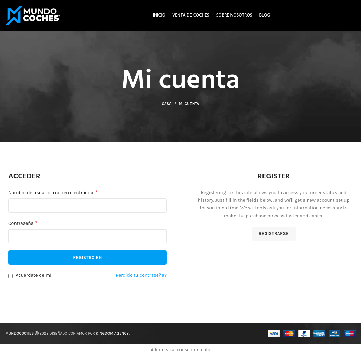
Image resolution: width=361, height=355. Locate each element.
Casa (167, 104)
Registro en (87, 257)
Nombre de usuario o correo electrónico (53, 192)
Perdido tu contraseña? (141, 275)
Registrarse (274, 233)
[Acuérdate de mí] (10, 276)
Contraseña (22, 223)
